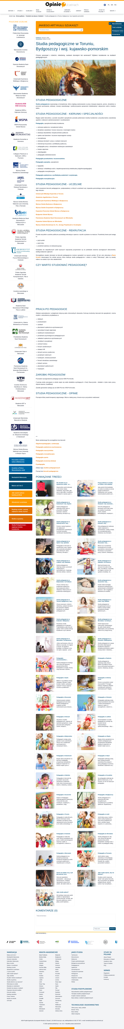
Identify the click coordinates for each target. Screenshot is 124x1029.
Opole (56, 986)
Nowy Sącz (58, 982)
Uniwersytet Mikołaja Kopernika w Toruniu (49, 194)
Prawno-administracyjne (77, 961)
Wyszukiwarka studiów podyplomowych (82, 991)
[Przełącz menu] (110, 23)
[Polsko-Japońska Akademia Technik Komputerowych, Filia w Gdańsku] (20, 272)
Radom (41, 994)
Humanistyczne (75, 969)
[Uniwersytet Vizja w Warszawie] (20, 348)
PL (109, 5)
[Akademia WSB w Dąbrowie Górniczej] (20, 107)
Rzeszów (57, 994)
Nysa (56, 984)
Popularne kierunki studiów (14, 990)
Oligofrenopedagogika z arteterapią (47, 443)
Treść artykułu (117, 27)
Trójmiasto (42, 1004)
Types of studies (108, 963)
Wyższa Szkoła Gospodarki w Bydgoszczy (49, 207)
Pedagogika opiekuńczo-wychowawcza (48, 447)
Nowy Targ (42, 984)
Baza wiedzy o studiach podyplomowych (82, 998)
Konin (40, 973)
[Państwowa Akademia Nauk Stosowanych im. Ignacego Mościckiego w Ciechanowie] (20, 365)
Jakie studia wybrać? (12, 973)
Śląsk (40, 1000)
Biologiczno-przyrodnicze (78, 963)
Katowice (41, 971)
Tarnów (41, 1002)
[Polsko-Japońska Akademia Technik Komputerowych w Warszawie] (20, 236)
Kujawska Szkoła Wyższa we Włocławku (49, 221)
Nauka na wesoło (11, 998)
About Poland (107, 957)
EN (112, 5)
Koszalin (57, 973)
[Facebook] (105, 5)
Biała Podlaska (43, 955)
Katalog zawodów (11, 994)
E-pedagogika (40, 464)
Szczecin (57, 998)
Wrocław (57, 1009)
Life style (9, 1000)
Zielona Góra (58, 1011)
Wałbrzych (58, 1004)
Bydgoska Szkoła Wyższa (44, 214)
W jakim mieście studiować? (14, 977)
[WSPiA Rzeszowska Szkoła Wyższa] (20, 122)
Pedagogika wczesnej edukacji (46, 461)
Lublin (40, 980)
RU (115, 5)
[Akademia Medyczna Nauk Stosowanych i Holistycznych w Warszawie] (20, 217)
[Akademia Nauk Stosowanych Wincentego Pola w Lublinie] (20, 304)
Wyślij (112, 928)
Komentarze (116, 34)
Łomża (57, 980)
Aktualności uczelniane (13, 969)
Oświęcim (41, 988)
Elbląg (57, 961)
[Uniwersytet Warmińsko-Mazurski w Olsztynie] (20, 415)
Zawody (78, 10)
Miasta (112, 10)
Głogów (41, 965)
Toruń (56, 1002)
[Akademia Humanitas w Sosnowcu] (20, 136)
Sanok (41, 996)
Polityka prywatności (109, 975)
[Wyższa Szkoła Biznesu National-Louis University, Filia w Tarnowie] (20, 200)
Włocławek (42, 1009)
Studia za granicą (17, 519)
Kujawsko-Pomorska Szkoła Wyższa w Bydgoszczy (52, 211)
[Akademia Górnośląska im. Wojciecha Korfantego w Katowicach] (20, 431)
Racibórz (57, 992)
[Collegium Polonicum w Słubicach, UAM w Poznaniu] (20, 152)
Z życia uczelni (11, 971)
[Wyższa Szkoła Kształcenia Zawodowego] (20, 167)
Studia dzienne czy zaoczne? (14, 982)
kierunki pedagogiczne (50, 471)
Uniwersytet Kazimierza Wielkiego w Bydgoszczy (52, 200)
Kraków (41, 975)
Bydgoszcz (58, 957)
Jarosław (57, 967)
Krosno (57, 975)
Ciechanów (58, 959)
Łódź (40, 982)
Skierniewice (58, 996)
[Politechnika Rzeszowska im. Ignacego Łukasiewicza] (20, 31)
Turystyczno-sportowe (77, 971)
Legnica (41, 977)
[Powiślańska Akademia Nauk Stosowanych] (20, 334)
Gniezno (57, 965)
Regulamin (107, 973)
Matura (10, 10)
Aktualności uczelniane (19, 502)
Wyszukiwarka (117, 23)
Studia (19, 10)
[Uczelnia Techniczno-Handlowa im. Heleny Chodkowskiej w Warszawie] (20, 384)
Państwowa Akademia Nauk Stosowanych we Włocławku (54, 218)
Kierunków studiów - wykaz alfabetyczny (18, 461)
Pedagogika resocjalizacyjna (45, 454)
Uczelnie (29, 10)
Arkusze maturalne (12, 959)
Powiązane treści (117, 31)
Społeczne (74, 967)
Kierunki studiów (67, 10)
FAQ (105, 965)
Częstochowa (42, 961)
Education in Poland (109, 959)
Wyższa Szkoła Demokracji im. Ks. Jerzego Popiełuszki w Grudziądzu (58, 225)
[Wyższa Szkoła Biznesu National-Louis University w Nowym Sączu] (20, 447)
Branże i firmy (75, 1009)
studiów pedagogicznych (52, 468)
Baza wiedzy (74, 1011)
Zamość (41, 1011)
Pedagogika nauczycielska (44, 450)
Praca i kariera (86, 10)
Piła (56, 988)
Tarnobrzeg (58, 1000)
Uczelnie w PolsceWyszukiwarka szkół (18, 469)
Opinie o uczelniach (50, 10)
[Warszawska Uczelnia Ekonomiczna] (20, 47)
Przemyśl (41, 992)
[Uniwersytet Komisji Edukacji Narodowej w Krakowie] (20, 183)
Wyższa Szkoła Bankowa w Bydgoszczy (49, 204)
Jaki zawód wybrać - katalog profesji (18, 494)
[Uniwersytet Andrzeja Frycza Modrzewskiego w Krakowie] (20, 254)
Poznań (57, 990)
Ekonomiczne (75, 957)
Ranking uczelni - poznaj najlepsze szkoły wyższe (20, 510)
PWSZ (73, 982)
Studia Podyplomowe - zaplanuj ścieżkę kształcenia (19, 527)
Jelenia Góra (42, 969)
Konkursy (106, 979)
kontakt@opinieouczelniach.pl (94, 1020)
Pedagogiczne (75, 965)
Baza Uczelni (10, 963)
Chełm (41, 959)
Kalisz (56, 969)
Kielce (57, 971)
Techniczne (74, 955)
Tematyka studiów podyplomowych (80, 993)
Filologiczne (74, 973)
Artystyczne (74, 975)
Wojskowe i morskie (76, 977)
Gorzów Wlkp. (43, 967)
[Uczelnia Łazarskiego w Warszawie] (20, 288)
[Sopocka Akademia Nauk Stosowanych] (20, 61)
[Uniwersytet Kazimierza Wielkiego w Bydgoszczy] (20, 76)
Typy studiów (10, 975)
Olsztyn (41, 986)
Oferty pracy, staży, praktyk (78, 1007)
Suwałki (41, 998)
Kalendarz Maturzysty (13, 961)
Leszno (57, 977)
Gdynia (57, 963)
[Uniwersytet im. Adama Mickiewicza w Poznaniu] (20, 319)
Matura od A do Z (17, 485)
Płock (40, 990)
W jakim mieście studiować (78, 995)
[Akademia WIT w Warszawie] (20, 400)
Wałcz (40, 1006)
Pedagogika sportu (42, 457)
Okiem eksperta (75, 1014)
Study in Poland (101, 10)
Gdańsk (41, 963)
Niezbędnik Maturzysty (19, 477)
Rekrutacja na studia (12, 984)
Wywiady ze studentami (13, 986)
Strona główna (20, 16)
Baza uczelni (38, 10)
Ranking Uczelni (11, 967)
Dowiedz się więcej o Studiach (34, 16)
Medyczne (74, 959)
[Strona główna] (62, 5)
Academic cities (108, 961)
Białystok (57, 955)
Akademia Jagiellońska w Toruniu (47, 197)
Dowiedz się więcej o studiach (15, 988)
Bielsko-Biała (42, 957)
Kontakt (106, 977)
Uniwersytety (74, 980)
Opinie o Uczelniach (12, 965)
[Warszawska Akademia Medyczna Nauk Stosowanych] (20, 92)
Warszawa (58, 1006)
